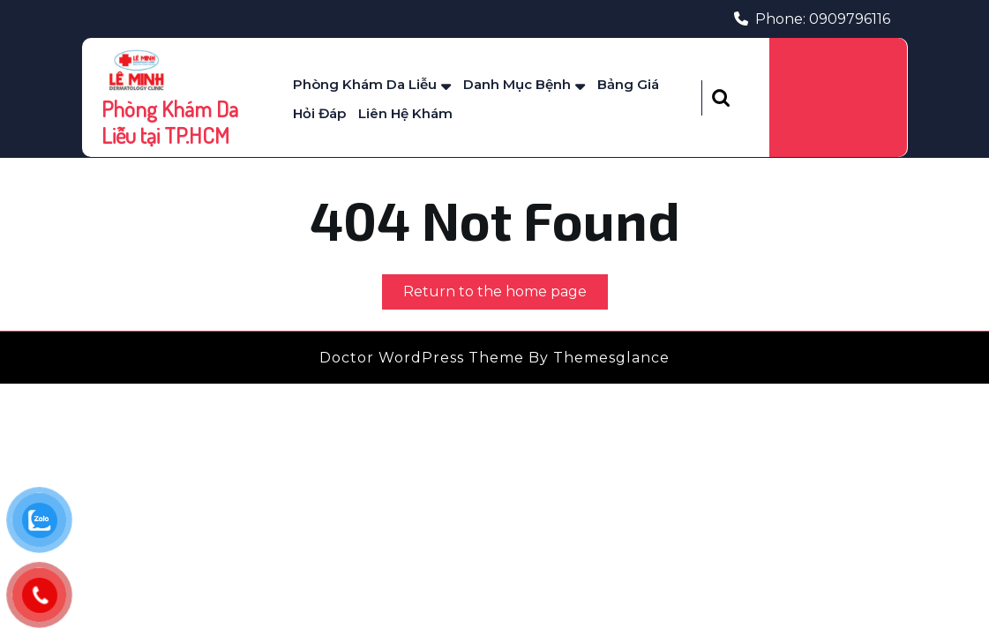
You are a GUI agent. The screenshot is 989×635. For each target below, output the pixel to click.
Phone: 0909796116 (812, 19)
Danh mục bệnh (517, 84)
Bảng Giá (628, 84)
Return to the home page (505, 295)
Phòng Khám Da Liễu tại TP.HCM (169, 121)
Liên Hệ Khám (405, 113)
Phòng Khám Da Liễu (365, 84)
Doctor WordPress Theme (421, 357)
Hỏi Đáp (319, 113)
